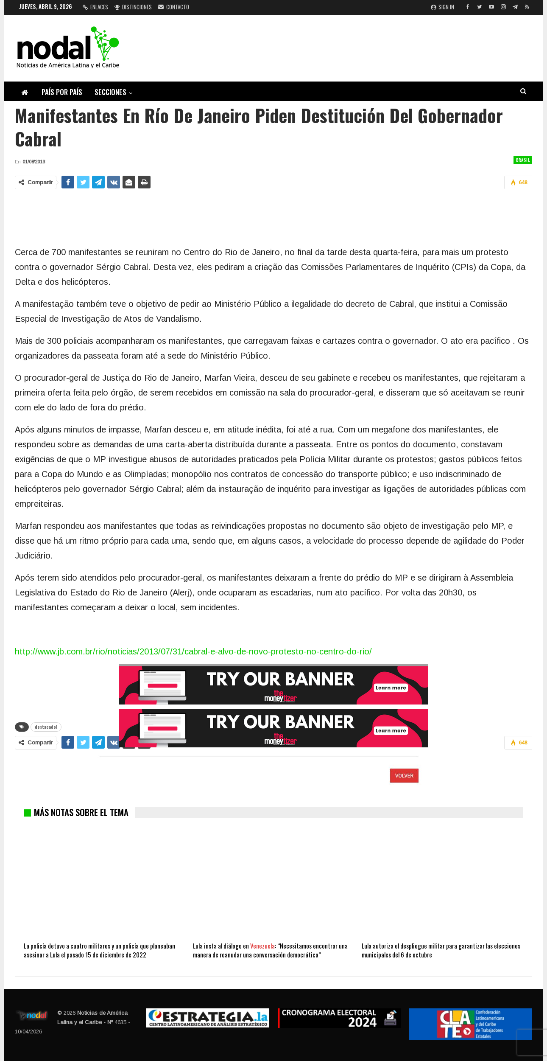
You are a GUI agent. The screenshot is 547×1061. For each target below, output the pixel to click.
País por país (62, 92)
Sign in (442, 7)
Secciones (110, 92)
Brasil (523, 160)
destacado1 (46, 727)
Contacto (173, 7)
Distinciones (133, 7)
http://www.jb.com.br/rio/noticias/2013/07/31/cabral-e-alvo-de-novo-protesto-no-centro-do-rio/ (193, 651)
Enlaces (95, 7)
